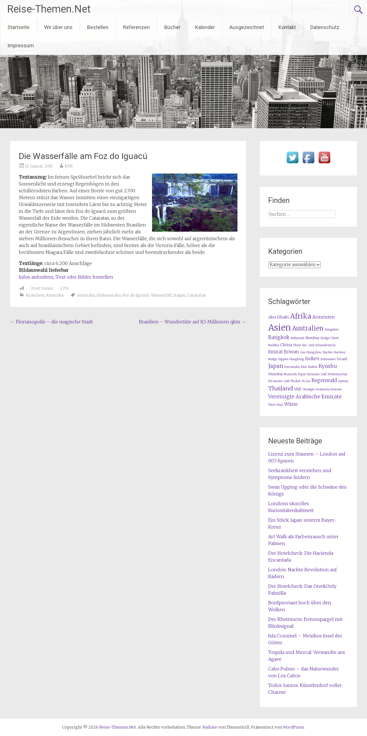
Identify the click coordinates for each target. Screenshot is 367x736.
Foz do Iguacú (135, 295)
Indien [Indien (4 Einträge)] (312, 358)
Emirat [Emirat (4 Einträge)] (275, 351)
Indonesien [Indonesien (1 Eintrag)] (328, 359)
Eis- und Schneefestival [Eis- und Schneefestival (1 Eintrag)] (318, 345)
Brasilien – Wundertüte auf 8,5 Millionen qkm (192, 322)
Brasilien (35, 295)
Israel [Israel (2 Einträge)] (342, 358)
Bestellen (97, 27)
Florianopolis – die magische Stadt (51, 322)
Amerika (54, 295)
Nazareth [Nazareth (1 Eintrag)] (290, 374)
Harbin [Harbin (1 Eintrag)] (328, 352)
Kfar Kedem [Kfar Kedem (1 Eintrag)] (309, 367)
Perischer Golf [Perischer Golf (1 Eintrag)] (317, 374)
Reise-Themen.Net (49, 9)
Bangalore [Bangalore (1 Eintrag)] (332, 329)
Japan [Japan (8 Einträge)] (275, 366)
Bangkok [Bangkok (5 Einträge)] (279, 338)
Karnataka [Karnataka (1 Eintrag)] (292, 367)
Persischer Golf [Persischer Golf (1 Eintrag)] (278, 381)
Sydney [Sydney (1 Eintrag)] (343, 381)
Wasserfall (161, 295)
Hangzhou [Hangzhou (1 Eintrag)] (314, 352)
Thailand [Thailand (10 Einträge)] (280, 388)
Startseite (18, 27)
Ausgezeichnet (246, 27)
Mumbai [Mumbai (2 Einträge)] (275, 374)
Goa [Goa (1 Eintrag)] (303, 352)
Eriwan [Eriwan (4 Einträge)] (291, 351)
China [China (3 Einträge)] (286, 344)
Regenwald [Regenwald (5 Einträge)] (324, 381)
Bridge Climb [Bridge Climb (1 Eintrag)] (330, 338)
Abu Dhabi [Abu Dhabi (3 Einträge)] (278, 317)
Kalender (205, 27)
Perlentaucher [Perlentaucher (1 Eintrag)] (338, 374)
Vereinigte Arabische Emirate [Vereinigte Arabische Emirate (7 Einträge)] (305, 396)
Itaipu (179, 295)
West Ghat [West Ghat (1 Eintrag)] (275, 405)
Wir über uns (58, 27)
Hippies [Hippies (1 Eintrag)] (283, 359)
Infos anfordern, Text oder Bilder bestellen (66, 277)
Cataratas (196, 295)
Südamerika (109, 295)
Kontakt (287, 27)
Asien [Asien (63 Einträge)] (279, 327)
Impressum (20, 45)
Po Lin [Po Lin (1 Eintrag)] (306, 381)
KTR (69, 166)
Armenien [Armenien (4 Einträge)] (323, 317)
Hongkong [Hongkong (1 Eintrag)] (297, 359)
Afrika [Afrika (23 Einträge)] (300, 316)
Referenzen (136, 27)
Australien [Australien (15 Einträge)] (308, 328)
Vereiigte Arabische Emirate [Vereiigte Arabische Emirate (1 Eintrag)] (322, 389)
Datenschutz (324, 27)
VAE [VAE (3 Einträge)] (298, 389)
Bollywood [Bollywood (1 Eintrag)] (297, 338)
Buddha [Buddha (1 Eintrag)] (273, 345)
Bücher (172, 27)
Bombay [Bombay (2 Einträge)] (312, 337)
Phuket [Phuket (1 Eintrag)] (295, 381)
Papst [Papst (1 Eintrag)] (302, 374)
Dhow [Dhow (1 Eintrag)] (297, 345)
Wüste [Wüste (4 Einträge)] (291, 404)
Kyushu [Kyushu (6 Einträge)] (328, 366)
